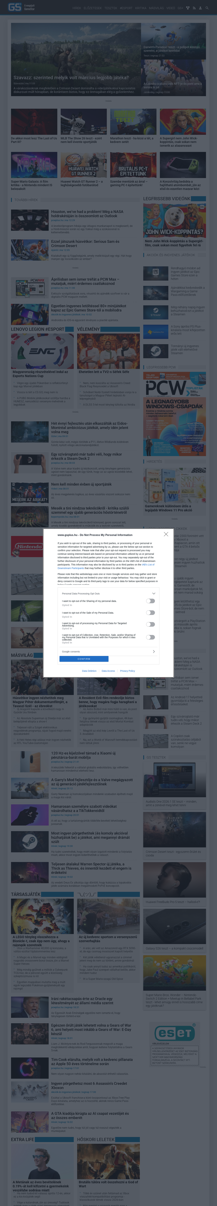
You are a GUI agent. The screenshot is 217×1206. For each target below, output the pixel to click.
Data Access (108, 671)
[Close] (167, 535)
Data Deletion (89, 671)
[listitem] (108, 593)
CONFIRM (84, 659)
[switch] (150, 601)
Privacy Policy (127, 671)
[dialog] (108, 603)
